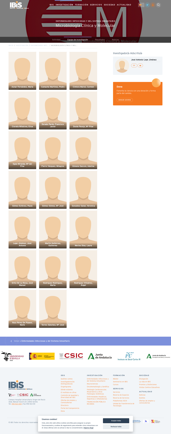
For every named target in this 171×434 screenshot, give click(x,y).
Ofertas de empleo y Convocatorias (68, 401)
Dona (63, 411)
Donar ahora (125, 100)
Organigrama (66, 387)
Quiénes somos (67, 379)
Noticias (115, 40)
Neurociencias (92, 384)
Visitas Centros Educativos (149, 387)
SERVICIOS (96, 5)
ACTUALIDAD (124, 5)
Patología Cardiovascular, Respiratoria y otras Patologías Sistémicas (97, 392)
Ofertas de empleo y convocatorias (147, 402)
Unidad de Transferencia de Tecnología (123, 405)
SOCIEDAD (109, 5)
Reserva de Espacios (121, 395)
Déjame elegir (89, 428)
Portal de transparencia (70, 408)
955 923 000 (17, 404)
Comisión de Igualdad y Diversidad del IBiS (70, 396)
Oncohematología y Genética (98, 387)
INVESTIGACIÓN (64, 5)
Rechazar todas (116, 426)
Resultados (100, 40)
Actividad (56, 40)
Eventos (142, 398)
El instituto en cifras (68, 392)
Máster (115, 379)
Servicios (116, 392)
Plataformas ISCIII (120, 401)
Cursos (115, 384)
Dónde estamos (67, 390)
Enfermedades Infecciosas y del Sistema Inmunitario (98, 380)
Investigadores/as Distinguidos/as (68, 383)
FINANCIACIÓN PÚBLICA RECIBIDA (96, 403)
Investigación (22, 45)
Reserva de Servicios (121, 398)
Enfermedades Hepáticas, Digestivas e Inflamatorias (97, 398)
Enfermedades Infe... (40, 45)
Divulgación (143, 379)
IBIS (51, 5)
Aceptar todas (116, 421)
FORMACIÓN (81, 5)
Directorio (65, 405)
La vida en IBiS (145, 382)
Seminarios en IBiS (120, 382)
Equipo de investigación (77, 40)
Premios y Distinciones (148, 384)
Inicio (11, 45)
